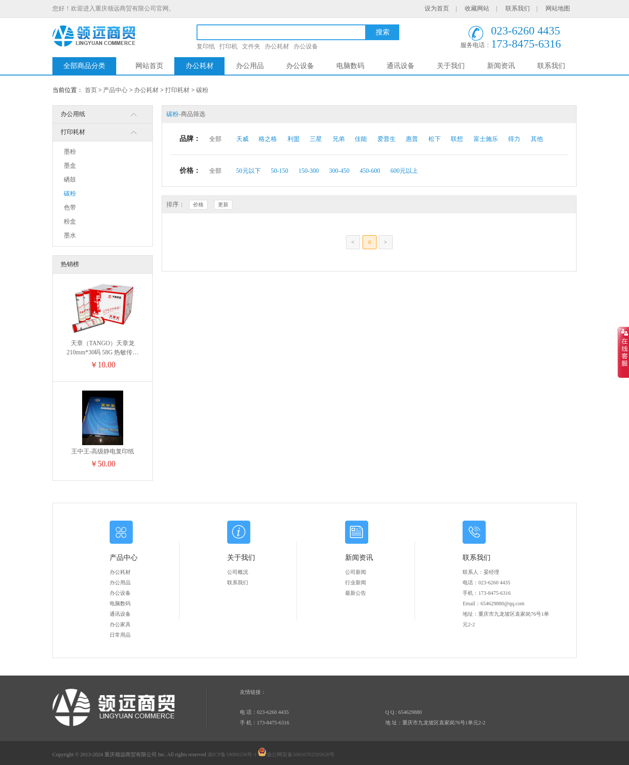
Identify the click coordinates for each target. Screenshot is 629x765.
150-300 (308, 171)
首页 (91, 90)
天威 (242, 139)
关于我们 (451, 65)
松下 (435, 139)
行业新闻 (355, 583)
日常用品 (120, 635)
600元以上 (404, 171)
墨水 (70, 235)
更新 (223, 205)
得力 (514, 139)
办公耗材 (277, 46)
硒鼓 (70, 179)
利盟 (293, 139)
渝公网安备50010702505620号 (296, 754)
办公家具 (120, 624)
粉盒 (70, 221)
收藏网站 (477, 8)
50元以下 (248, 171)
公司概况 (237, 572)
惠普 (412, 139)
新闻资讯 (501, 65)
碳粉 (202, 90)
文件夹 (251, 46)
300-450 (339, 171)
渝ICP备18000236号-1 (232, 754)
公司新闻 (355, 572)
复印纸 (206, 46)
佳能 (361, 139)
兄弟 (338, 139)
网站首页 (149, 65)
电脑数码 (350, 65)
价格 (198, 205)
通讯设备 (401, 65)
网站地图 (558, 8)
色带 (70, 207)
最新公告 (355, 593)
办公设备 (306, 46)
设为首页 (437, 8)
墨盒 (70, 165)
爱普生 (386, 139)
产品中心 (115, 90)
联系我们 (517, 8)
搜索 (383, 32)
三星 (316, 139)
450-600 (370, 171)
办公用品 (250, 65)
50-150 (279, 171)
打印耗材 (177, 90)
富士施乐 (485, 139)
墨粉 (70, 151)
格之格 (268, 139)
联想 (457, 139)
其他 (537, 139)
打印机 (228, 46)
